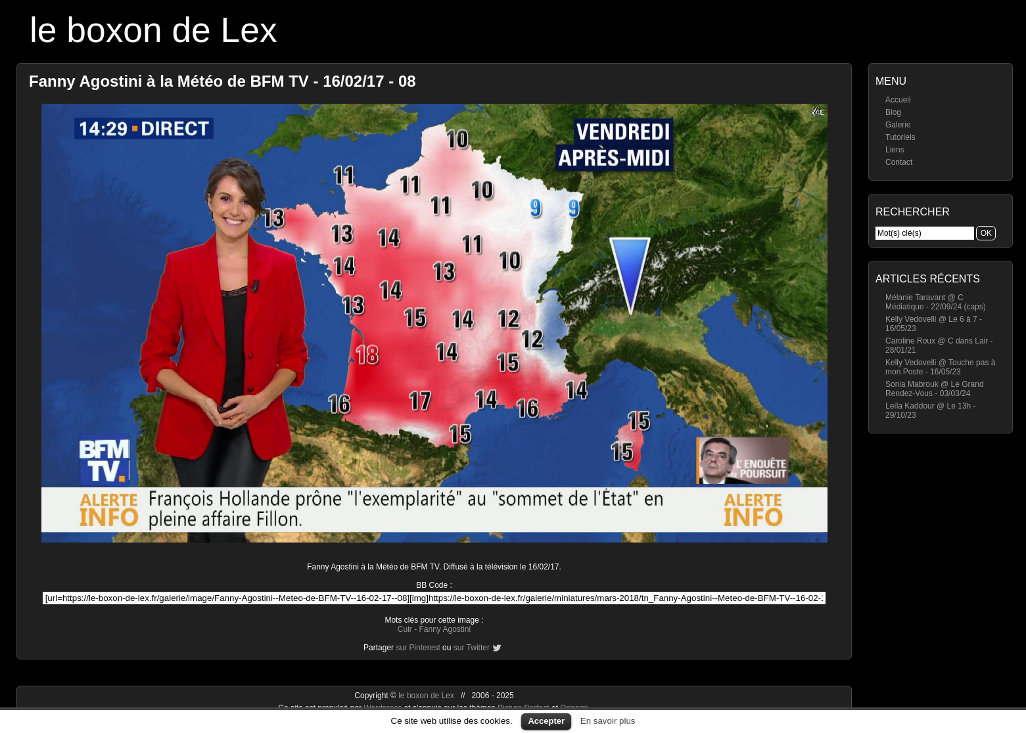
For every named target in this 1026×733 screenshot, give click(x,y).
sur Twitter (472, 647)
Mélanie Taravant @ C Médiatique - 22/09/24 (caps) (935, 302)
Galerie (898, 124)
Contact (898, 162)
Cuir (405, 629)
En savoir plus (608, 721)
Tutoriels (900, 137)
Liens (894, 149)
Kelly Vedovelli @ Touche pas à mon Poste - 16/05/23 (940, 367)
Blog (893, 112)
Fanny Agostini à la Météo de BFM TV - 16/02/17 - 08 (222, 81)
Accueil (898, 99)
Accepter (546, 721)
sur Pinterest (418, 647)
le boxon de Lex (153, 30)
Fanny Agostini (445, 629)
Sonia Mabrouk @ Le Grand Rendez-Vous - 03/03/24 (934, 389)
